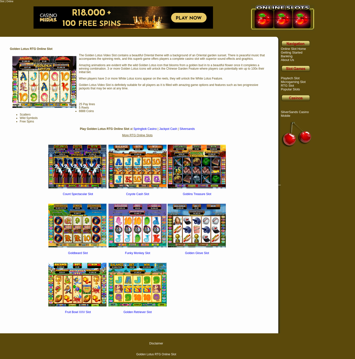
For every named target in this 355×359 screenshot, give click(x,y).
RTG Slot (287, 85)
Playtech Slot (290, 78)
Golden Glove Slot (197, 253)
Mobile (285, 116)
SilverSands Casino (295, 112)
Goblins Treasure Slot (197, 194)
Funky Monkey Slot (137, 253)
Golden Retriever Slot (138, 312)
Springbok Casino (145, 129)
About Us (287, 60)
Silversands (187, 129)
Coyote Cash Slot (137, 194)
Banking (286, 56)
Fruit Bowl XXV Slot (78, 312)
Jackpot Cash (168, 129)
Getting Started (291, 52)
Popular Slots (290, 89)
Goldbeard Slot (78, 253)
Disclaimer (156, 343)
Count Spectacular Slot (78, 194)
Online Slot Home (293, 49)
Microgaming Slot (293, 82)
